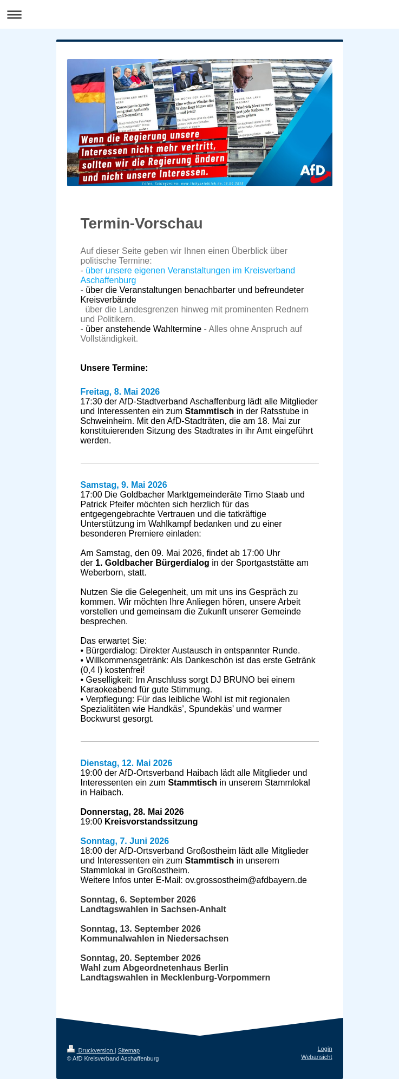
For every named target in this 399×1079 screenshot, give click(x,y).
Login (325, 1048)
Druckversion (91, 1050)
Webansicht (316, 1057)
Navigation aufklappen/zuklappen (199, 14)
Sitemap (129, 1050)
